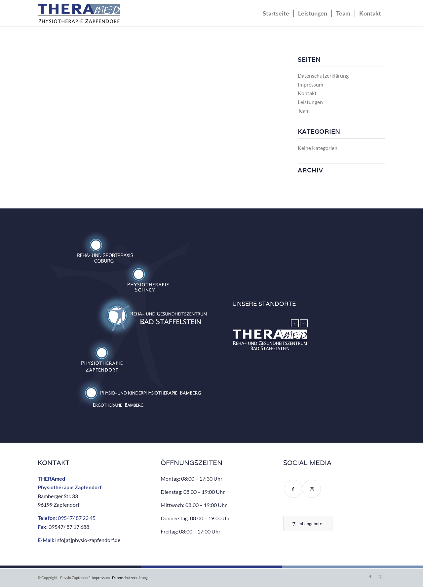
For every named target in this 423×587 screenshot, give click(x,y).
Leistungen (310, 102)
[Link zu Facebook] (370, 577)
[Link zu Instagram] (380, 577)
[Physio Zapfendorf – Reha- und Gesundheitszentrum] (79, 14)
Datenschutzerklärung (323, 75)
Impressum (310, 84)
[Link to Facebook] (293, 489)
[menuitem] (275, 13)
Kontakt (307, 93)
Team (304, 110)
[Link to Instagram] (312, 489)
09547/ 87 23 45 (77, 518)
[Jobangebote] (307, 523)
